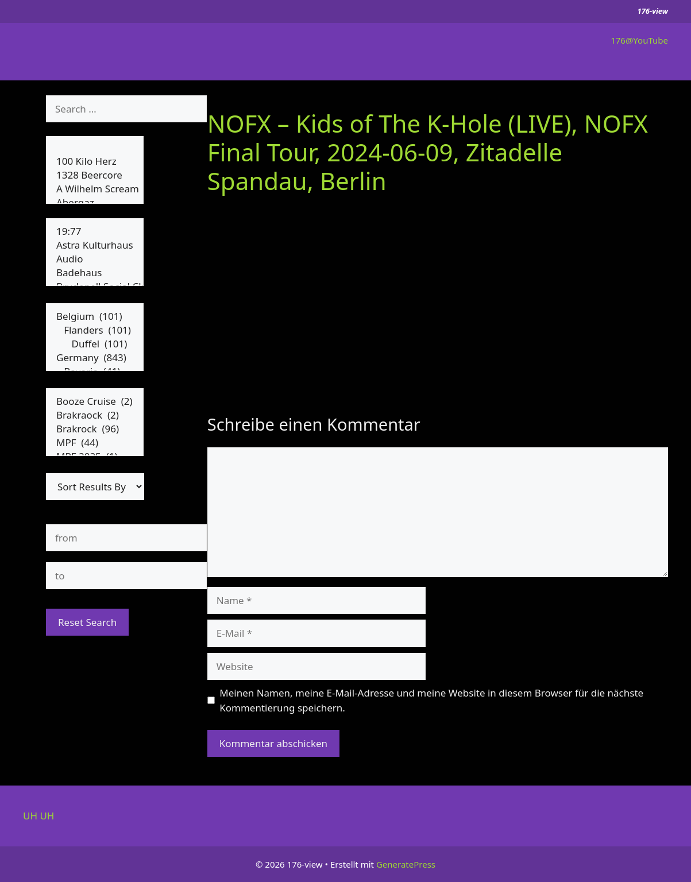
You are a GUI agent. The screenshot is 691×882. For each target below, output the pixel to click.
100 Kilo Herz (94, 161)
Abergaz (94, 203)
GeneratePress (405, 864)
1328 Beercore (94, 175)
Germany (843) (94, 358)
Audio (94, 259)
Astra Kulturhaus (94, 245)
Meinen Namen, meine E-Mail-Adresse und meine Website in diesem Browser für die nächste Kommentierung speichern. (431, 700)
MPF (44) (94, 443)
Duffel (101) (94, 344)
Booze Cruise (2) (94, 401)
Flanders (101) (94, 330)
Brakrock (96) (94, 429)
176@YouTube (639, 40)
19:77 (94, 231)
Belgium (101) (94, 316)
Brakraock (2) (94, 415)
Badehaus (94, 273)
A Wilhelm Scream (94, 189)
